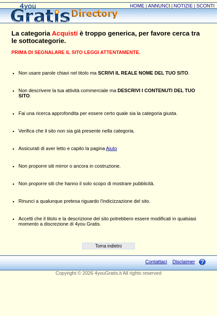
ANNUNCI (159, 5)
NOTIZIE (183, 5)
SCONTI (205, 5)
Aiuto (111, 148)
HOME (137, 5)
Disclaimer (183, 261)
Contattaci (156, 261)
